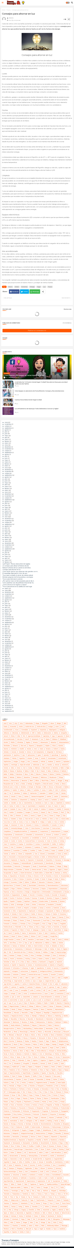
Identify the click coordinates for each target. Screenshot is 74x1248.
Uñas (9, 1209)
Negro (52, 1047)
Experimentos (22, 911)
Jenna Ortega (7, 981)
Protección (27, 1114)
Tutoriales (35, 1206)
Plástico (46, 1098)
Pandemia (25, 1070)
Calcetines (17, 793)
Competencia (44, 831)
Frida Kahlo (18, 927)
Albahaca (54, 739)
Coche (14, 822)
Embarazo (27, 888)
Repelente (54, 1136)
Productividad (65, 1108)
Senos (34, 1162)
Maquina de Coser (57, 1012)
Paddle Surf (15, 1066)
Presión (6, 1108)
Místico (33, 1035)
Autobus (49, 764)
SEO (5, 1165)
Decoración (12, 857)
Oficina (6, 1057)
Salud (65, 1152)
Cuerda (46, 850)
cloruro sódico (65, 818)
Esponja (34, 901)
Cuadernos (37, 847)
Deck (5, 857)
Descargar (66, 860)
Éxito (14, 911)
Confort (63, 834)
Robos (18, 1146)
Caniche (6, 803)
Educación (42, 882)
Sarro (20, 1159)
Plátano (6, 1101)
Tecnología (14, 1190)
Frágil (49, 923)
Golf (39, 936)
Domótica (29, 879)
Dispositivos (13, 876)
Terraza (39, 1194)
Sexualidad (61, 1165)
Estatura (62, 901)
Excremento (7, 911)
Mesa (57, 1028)
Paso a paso (57, 1076)
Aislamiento (35, 739)
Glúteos (33, 936)
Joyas (34, 981)
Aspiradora (66, 761)
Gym (31, 942)
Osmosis (42, 1063)
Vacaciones (46, 1209)
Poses (12, 1105)
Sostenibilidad (56, 1174)
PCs (18, 1082)
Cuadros (45, 847)
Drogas (50, 879)
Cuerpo (53, 850)
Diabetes (52, 866)
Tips (17, 1197)
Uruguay (23, 1209)
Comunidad (28, 834)
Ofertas (57, 1054)
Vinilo (31, 1222)
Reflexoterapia (56, 1127)
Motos (56, 1038)
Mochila (46, 1035)
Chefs (62, 812)
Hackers (61, 942)
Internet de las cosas (35, 974)
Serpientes (18, 1165)
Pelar (5, 1085)
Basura (45, 774)
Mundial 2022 (7, 1044)
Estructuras (42, 904)
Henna (61, 946)
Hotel (34, 958)
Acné (62, 726)
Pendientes (49, 1085)
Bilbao (37, 780)
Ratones (6, 1124)
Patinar (55, 1079)
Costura (37, 844)
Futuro (28, 930)
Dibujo (65, 866)
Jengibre (65, 977)
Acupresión (34, 729)
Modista (6, 1038)
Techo (62, 1187)
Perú (52, 1089)
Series (10, 1165)
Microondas (48, 1031)
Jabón (27, 977)
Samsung (23, 1155)
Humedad (6, 961)
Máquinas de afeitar (17, 1016)
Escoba (47, 895)
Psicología (62, 1114)
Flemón (22, 920)
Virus (49, 1222)
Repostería (63, 1136)
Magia (5, 1006)
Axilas (12, 768)
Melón (50, 1025)
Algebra (28, 742)
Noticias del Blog (62, 1050)
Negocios (44, 1047)
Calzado (13, 796)
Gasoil (10, 933)
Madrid (52, 1003)
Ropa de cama (8, 1149)
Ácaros (5, 726)
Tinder (5, 1197)
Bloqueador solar (8, 783)
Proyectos (53, 1114)
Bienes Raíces (15, 780)
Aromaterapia (52, 758)
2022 (6, 492)
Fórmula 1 (15, 923)
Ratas (62, 1120)
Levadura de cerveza (36, 993)
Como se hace (56, 828)
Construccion (15, 838)
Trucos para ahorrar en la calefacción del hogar (17, 586)
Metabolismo (7, 1031)
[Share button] (43, 291)
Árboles (14, 758)
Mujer (47, 1041)
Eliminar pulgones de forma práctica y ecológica (18, 577)
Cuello (40, 850)
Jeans (59, 977)
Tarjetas (25, 1187)
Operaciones (66, 1057)
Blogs (66, 780)
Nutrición (26, 1054)
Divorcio (36, 876)
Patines (62, 1079)
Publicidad (15, 1117)
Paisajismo (38, 1066)
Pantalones (34, 1070)
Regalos (24, 1130)
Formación (7, 923)
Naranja (54, 1044)
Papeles (43, 1073)
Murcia (15, 1044)
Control (44, 838)
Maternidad (7, 1022)
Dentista (6, 860)
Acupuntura (43, 729)
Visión (54, 1222)
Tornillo (43, 1197)
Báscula (38, 774)
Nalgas (48, 1044)
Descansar (58, 860)
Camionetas (64, 796)
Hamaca (14, 946)
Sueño (52, 1178)
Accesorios (13, 726)
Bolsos (64, 783)
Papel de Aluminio (15, 1073)
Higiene (65, 949)
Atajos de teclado (25, 764)
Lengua (6, 993)
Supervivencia (31, 1181)
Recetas (20, 1124)
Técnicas (6, 1190)
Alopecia (31, 745)
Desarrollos (49, 860)
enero (6, 443)
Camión (56, 796)
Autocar (57, 764)
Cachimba (36, 790)
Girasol (13, 936)
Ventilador (29, 1216)
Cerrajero (28, 812)
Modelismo (59, 1035)
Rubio (54, 1149)
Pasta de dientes (8, 1079)
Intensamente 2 (58, 971)
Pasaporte (48, 1076)
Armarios (29, 758)
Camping (32, 799)
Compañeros (7, 831)
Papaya (66, 1070)
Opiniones (6, 1060)
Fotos (43, 923)
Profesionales (16, 1111)
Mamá (45, 1006)
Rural (67, 1149)
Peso (57, 1089)
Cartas (11, 806)
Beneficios (27, 777)
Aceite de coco (29, 726)
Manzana (16, 1012)
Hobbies (45, 952)
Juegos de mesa (49, 981)
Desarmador (40, 860)
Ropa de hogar (18, 1149)
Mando (13, 1009)
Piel (24, 1092)
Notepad (51, 1050)
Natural (6, 1047)
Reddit (27, 1127)
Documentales (65, 876)
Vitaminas (15, 1225)
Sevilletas (47, 1165)
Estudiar (58, 904)
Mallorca (38, 1006)
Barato (43, 771)
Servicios (32, 1165)
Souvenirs (66, 1174)
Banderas (19, 771)
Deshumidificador (26, 863)
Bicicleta (6, 780)
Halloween (7, 946)
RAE (36, 1120)
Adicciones (15, 733)
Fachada (14, 914)
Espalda (64, 898)
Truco (51, 1203)
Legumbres (62, 990)
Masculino (30, 1019)
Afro (24, 736)
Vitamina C (7, 1225)
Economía (24, 287)
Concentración (39, 834)
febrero (7, 441)
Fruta (37, 927)
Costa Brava (29, 844)
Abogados (45, 723)
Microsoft (66, 1031)
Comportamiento (56, 831)
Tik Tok (65, 1194)
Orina (5, 1063)
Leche (32, 990)
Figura (47, 917)
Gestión (60, 933)
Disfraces (57, 872)
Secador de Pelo (37, 1159)
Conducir (56, 834)
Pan (19, 1070)
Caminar (49, 796)
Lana (44, 987)
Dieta (45, 869)
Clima (51, 818)
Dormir (43, 879)
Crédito (54, 844)
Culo (67, 850)
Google (45, 936)
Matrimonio (16, 1022)
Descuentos (7, 863)
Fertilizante (23, 917)
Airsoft (27, 739)
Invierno (60, 974)
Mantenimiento (59, 1009)
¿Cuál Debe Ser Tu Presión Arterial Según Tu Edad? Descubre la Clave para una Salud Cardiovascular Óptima (41, 383)
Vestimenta (51, 1216)
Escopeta (63, 895)
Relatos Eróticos (40, 1133)
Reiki (55, 1130)
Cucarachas (16, 850)
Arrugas (23, 761)
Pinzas (13, 1095)
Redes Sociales (36, 1127)
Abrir (65, 723)
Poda (50, 1101)
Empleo (44, 888)
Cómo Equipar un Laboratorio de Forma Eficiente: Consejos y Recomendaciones (39, 391)
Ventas (21, 1216)
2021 (6, 516)
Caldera (25, 793)
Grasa (47, 939)
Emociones (36, 888)
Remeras (66, 1133)
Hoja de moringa (61, 952)
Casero (56, 806)
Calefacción (33, 793)
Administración (25, 733)
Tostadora (62, 1197)
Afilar (18, 736)
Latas (10, 990)
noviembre (8, 424)
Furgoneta (14, 930)
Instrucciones (24, 971)
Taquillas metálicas (52, 1184)
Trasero (58, 1200)
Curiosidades (51, 853)
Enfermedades (46, 892)
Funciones (56, 927)
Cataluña (12, 809)
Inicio (3, 10)
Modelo (67, 1035)
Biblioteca (44, 777)
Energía (32, 287)
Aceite (21, 726)
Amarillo (21, 749)
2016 (6, 664)
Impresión (59, 961)
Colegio (6, 825)
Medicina (50, 1022)
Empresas (6, 892)
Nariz (67, 1044)
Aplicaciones (31, 755)
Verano (36, 1216)
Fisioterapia (7, 920)
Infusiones (25, 968)
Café (56, 790)
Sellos (20, 1162)
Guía (26, 942)
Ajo (42, 739)
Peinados (52, 1082)
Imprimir (14, 965)
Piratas (37, 1095)
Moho (12, 1038)
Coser (5, 844)
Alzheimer (14, 749)
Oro (10, 1063)
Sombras (24, 1174)
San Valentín (44, 1155)
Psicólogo (6, 1117)
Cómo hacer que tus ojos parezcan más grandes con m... (20, 571)
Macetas (32, 1003)
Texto (46, 1194)
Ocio (40, 1054)
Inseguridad (64, 968)
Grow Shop (13, 942)
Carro (5, 806)
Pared (13, 1076)
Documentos (7, 879)
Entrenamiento (57, 892)
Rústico (6, 1152)
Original (65, 1060)
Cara (20, 803)
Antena (29, 752)
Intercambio (7, 974)
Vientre (18, 1222)
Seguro (14, 1162)
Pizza (12, 1098)
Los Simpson (47, 1000)
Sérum (25, 1165)
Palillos (60, 1066)
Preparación (65, 1105)
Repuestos (22, 1140)
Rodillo (38, 1146)
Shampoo (11, 1168)
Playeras (18, 1101)
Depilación (14, 860)
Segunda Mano (58, 1159)
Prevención (22, 1108)
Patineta (6, 1082)
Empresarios (63, 888)
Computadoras (8, 834)
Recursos (6, 1127)
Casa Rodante (32, 806)
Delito (62, 857)
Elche (24, 885)
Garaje (66, 930)
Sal (25, 1152)
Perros (29, 1089)
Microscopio (57, 1031)
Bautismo (66, 774)
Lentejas (12, 993)
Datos (65, 853)
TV (41, 1206)
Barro (32, 774)
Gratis (53, 939)
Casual (5, 809)
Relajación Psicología (27, 1133)
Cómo (27, 828)
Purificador (59, 1117)
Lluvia (21, 1000)
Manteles (50, 1009)
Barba (49, 771)
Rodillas (31, 1146)
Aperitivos (17, 755)
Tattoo (38, 1187)
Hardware (22, 946)
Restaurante (26, 1143)
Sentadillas (49, 1162)
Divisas (30, 876)
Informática (16, 968)
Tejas (22, 1190)
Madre (46, 1003)
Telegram (53, 1190)
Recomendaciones (46, 1124)
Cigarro (39, 815)
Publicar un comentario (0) (37, 330)
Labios (56, 984)
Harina (29, 946)
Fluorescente (36, 920)
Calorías (63, 793)
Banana (12, 771)
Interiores (16, 974)
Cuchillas (24, 850)
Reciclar (36, 1124)
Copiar (67, 838)
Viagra (23, 1219)
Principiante (40, 1108)
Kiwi (51, 984)
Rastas (56, 1120)
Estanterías (54, 901)
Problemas (55, 1108)
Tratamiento (24, 1203)
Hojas (5, 955)
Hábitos (47, 942)
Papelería (36, 1073)
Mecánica (24, 1022)
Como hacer (45, 828)
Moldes (19, 1038)
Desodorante (49, 863)
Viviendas (23, 1225)
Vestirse (59, 1216)
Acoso (17, 729)
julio (6, 432)
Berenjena (35, 777)
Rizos (12, 1146)
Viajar (28, 1219)
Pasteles (18, 1079)
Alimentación (44, 742)
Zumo (28, 1232)
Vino (37, 1222)
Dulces (63, 879)
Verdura (43, 1216)
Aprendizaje (54, 755)
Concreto (48, 834)
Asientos (58, 761)
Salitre (41, 1152)
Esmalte (42, 898)
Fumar (49, 927)
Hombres (12, 955)
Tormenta (36, 1197)
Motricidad (63, 1038)
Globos (26, 936)
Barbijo (12, 774)
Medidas (6, 1025)
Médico (65, 1022)
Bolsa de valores (48, 783)
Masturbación (40, 1019)
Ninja (27, 1050)
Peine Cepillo (61, 1082)
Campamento (23, 799)
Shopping (20, 1168)
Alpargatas (39, 745)
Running (61, 1149)
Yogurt (41, 1229)
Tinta (11, 1197)
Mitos (39, 1035)
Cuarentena (53, 847)
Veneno (57, 1213)
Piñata (25, 1095)
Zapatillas (6, 1232)
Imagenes (51, 961)
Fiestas (41, 917)
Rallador (42, 1120)
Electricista (41, 885)
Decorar (36, 857)
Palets (53, 1066)
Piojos (31, 1095)
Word (13, 1229)
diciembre (8, 447)
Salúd (5, 1155)
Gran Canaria (40, 939)
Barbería (64, 771)
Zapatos (14, 1232)
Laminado (30, 987)
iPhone (15, 977)
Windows (6, 1229)
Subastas (15, 1178)
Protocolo (36, 1114)
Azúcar (18, 768)
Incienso (30, 965)
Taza (52, 1187)
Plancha (25, 1098)
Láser (5, 990)
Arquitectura (7, 761)
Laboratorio (64, 984)
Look (39, 1000)
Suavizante (7, 1178)
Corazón (6, 841)
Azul (24, 768)
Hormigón (47, 955)
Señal (67, 1162)
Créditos (61, 844)
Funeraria (6, 930)
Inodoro (49, 968)
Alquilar (47, 745)
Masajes (6, 1019)
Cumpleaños (28, 853)
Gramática (31, 939)
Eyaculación (50, 911)
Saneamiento (60, 1155)
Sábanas (19, 1152)
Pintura (66, 1092)
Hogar (39, 287)
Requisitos (31, 1140)
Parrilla (35, 1076)
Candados (54, 799)
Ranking (49, 1120)
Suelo (46, 1178)
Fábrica (58, 911)
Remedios (58, 1133)
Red (12, 1127)
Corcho (13, 841)
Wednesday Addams (53, 1225)
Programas (45, 1111)
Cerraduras (19, 812)
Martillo (66, 1016)
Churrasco (18, 815)
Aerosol (6, 736)
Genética (53, 933)
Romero (59, 1146)
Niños (32, 1050)
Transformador (40, 1200)
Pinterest (58, 1092)
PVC (66, 1117)
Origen (58, 1060)
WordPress (20, 1229)
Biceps (61, 777)
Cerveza (35, 812)
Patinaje (48, 1079)
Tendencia (25, 1194)
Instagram (15, 971)
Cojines (49, 822)
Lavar (16, 990)
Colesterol (14, 825)
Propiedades (7, 1114)
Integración (34, 971)
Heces (47, 946)
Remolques (25, 1136)
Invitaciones (7, 977)
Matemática (49, 1019)
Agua (53, 736)
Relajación (15, 1133)
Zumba (22, 1232)
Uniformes (54, 1206)
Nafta (41, 1044)
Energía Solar (36, 892)
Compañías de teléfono (20, 831)
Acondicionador (8, 729)
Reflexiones (46, 1127)
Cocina (21, 822)
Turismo (27, 1206)
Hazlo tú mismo (38, 946)
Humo (13, 961)
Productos (7, 1111)
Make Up (23, 1006)
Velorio (50, 1213)
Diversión (22, 876)
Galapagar (36, 930)
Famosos (40, 914)
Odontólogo (48, 1054)
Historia (30, 952)
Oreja (28, 1060)
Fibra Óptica (32, 917)
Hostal (5, 958)
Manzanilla (25, 1012)
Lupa (10, 1003)
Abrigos (59, 723)
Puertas (23, 1117)
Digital (60, 869)
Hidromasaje (38, 949)
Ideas (28, 961)
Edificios (34, 882)
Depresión (31, 860)
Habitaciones (38, 942)
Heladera (54, 946)
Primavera (31, 1108)
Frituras (31, 927)
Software (54, 1171)
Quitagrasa (29, 1120)
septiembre (8, 428)
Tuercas (13, 1206)
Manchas (66, 1006)
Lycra (20, 1003)
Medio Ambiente (16, 1025)
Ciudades (13, 818)
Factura (26, 914)
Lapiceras (51, 987)
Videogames (56, 1219)
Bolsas (57, 783)
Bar (38, 771)
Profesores (26, 1111)
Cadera (50, 790)
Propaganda (64, 1111)
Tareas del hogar (65, 1184)
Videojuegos (66, 1219)
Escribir (6, 898)
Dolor (15, 879)
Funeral (64, 927)
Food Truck (46, 920)
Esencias (34, 898)
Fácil (20, 914)
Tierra (59, 1194)
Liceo (67, 993)
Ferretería (6, 917)
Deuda (34, 866)
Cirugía (58, 815)
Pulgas (30, 1117)
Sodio (41, 1171)
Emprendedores (53, 888)
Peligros (19, 1085)
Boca (17, 783)
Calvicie (6, 796)
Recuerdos (57, 1124)
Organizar (43, 1060)
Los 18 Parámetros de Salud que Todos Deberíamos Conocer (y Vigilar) (36, 408)
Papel (5, 1073)
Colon (21, 825)
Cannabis (13, 803)
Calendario (42, 793)
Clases (20, 818)
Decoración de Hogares (25, 857)
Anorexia (13, 752)
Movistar (11, 1041)
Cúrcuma (42, 853)
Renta (40, 1136)
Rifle (66, 1143)
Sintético (50, 1168)
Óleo (29, 1057)
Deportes (22, 860)
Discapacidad (7, 872)
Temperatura (16, 1194)
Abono (52, 723)
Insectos (56, 968)
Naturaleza (22, 1047)
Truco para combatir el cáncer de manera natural (18, 575)
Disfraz (65, 872)
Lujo (5, 1003)
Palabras (46, 1066)
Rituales (6, 1146)
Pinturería (6, 1095)
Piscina (44, 1095)
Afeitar (13, 736)
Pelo (25, 1085)
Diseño (16, 872)
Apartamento (7, 755)
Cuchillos (32, 850)
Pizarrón (6, 1098)
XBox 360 (28, 1229)
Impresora (6, 965)
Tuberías (6, 1206)
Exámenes (56, 907)
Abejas (37, 723)
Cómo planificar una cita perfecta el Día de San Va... (18, 583)
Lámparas (38, 987)
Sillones (42, 1168)
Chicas (5, 815)
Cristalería (19, 847)
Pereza (6, 1089)
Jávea (53, 977)
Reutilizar (35, 1143)
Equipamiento (16, 895)
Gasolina (16, 933)
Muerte (41, 1041)
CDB (29, 809)
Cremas (6, 847)
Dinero (17, 287)
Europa (42, 907)
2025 (6, 422)
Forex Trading (56, 920)
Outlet (56, 1063)
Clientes (44, 818)
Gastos (24, 933)
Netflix (63, 1047)
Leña (19, 993)
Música (35, 1044)
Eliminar (19, 888)
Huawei (40, 958)
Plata (63, 1098)
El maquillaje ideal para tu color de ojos (15, 573)
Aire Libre (20, 739)
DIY (42, 876)
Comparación (33, 831)
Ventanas (13, 1216)
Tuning (20, 1206)
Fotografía (36, 923)
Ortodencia (17, 1063)
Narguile (61, 1044)
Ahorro (10, 287)
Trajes (32, 1200)
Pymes (5, 1120)
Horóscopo (62, 955)
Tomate (23, 1197)
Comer (61, 825)
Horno (54, 955)
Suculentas (32, 1178)
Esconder (54, 895)
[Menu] (2, 3)
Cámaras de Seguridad (37, 796)
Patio (12, 1082)
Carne (46, 803)
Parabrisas (6, 1076)
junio (6, 433)
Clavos (37, 818)
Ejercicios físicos (8, 885)
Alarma (48, 739)
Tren (31, 1203)
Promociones (54, 1111)
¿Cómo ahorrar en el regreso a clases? (15, 584)
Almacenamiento (64, 742)
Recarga (13, 1124)
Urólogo (16, 1209)
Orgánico (35, 1060)
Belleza (19, 777)
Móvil (5, 1041)
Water (37, 1225)
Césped (43, 812)
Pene (57, 1085)
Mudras (27, 1041)
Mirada (27, 1035)
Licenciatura (59, 993)
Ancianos (48, 749)
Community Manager (16, 828)
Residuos (62, 1140)
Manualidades (7, 1012)
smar (26, 1171)
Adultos (56, 733)
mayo (6, 435)
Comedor (54, 825)
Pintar (51, 1092)
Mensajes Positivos (9, 1028)
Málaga (31, 1006)
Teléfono (45, 1190)
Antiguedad (50, 752)
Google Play (53, 936)
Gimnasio (6, 936)
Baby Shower (46, 768)
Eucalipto (34, 907)
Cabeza (22, 790)
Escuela (27, 898)
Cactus (44, 790)
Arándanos (7, 758)
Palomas (66, 1066)
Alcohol (6, 742)
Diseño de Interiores (26, 872)
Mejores (34, 1025)
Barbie (5, 774)
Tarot (32, 1187)
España (6, 901)
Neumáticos (7, 1050)
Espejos (19, 901)
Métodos (32, 1031)
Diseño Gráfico (39, 872)
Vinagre (25, 1222)
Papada (53, 1070)
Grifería (66, 939)
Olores (35, 1057)
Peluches (32, 1085)
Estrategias (20, 904)
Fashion (55, 914)
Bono (16, 787)
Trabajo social (14, 1200)
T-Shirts (65, 1181)
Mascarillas (14, 1019)
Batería (52, 774)
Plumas (44, 1101)
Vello (43, 1213)
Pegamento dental (41, 1082)
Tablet (12, 1184)
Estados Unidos (43, 901)
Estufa (19, 907)
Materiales (59, 1019)
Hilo (10, 952)
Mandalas (6, 1009)
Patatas (32, 1079)
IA (18, 961)
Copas (61, 838)
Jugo (58, 981)
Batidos (58, 774)
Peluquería (40, 1085)
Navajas (30, 1047)
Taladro (19, 1184)
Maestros (67, 1003)
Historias (37, 952)
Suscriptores (56, 1181)
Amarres (29, 749)
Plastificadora (55, 1098)
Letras (25, 993)
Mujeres (54, 1041)
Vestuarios (7, 1219)
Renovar (33, 1136)
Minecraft (19, 1035)
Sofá (47, 1171)
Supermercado (20, 1181)
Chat (49, 812)
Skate (20, 1171)
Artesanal (35, 761)
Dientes (27, 869)
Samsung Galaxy (33, 1155)
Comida (6, 828)
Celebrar (43, 809)
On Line (58, 1057)
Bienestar (24, 780)
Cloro (57, 818)
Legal (54, 990)
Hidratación (28, 949)
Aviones (6, 768)
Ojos (24, 1057)
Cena (5, 812)
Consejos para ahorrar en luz (12, 569)
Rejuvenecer (62, 1130)
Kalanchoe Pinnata (34, 984)
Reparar (46, 1136)
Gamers (43, 930)
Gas (5, 933)
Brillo (45, 787)
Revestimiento (45, 1143)
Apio (23, 755)
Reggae (31, 1130)
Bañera (27, 771)
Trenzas (37, 1203)
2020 (6, 541)
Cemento (66, 809)
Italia (21, 977)
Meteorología (24, 1031)
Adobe (39, 733)
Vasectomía (19, 1213)
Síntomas (58, 1168)
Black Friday (45, 780)
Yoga (35, 1229)
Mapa (31, 1012)
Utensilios (31, 1209)
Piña (19, 1095)
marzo (7, 439)
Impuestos (22, 965)
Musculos (28, 1044)
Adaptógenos (53, 729)
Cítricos (6, 818)
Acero (57, 726)
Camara (26, 796)
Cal (10, 793)
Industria (52, 965)
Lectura (38, 990)
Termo (33, 1194)
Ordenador (21, 1060)
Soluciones (16, 1174)
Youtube (48, 1229)
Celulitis (58, 809)
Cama (19, 796)
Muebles (34, 1041)
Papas (60, 1070)
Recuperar (66, 1124)
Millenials (11, 1035)
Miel (5, 1035)
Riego (61, 1143)
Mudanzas (19, 1041)
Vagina (54, 1209)
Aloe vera (23, 745)
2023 (6, 467)
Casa (23, 806)
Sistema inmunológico (10, 1171)
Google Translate (9, 939)
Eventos (48, 907)
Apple (39, 755)
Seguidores (48, 1159)
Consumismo (25, 838)
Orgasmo (51, 1060)
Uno (5, 1209)
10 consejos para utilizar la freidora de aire (16, 566)
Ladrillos (6, 987)
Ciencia (32, 815)
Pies (35, 1092)
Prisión (48, 1108)
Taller (25, 1184)
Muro (21, 1044)
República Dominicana (10, 1140)
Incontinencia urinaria (41, 965)
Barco (26, 774)
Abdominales (29, 723)
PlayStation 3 (28, 1101)
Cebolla (36, 809)
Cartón (18, 806)
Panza (41, 1070)
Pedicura (31, 1082)
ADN (33, 733)
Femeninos (63, 914)
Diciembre (19, 869)
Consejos (6, 838)
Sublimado (24, 1178)
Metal (15, 1031)
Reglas (38, 1130)
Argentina (22, 758)
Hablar (54, 942)
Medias (32, 1022)
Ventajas (6, 1216)
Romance (51, 1146)
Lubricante (57, 1000)
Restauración (16, 1143)
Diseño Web (48, 872)
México (40, 1031)
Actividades (24, 729)
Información (7, 968)
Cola (55, 822)
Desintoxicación (38, 863)
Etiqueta (26, 907)
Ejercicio (57, 882)
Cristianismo (28, 847)
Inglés (32, 968)
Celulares (51, 809)
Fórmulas (23, 923)
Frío (25, 927)
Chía (68, 812)
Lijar (13, 996)
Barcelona (19, 774)
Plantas (39, 1098)
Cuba (61, 847)
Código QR (34, 822)
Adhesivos (6, 733)
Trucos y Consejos (10, 1240)
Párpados (27, 1076)
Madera (39, 1003)
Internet (23, 974)
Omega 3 (50, 1057)
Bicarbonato (53, 777)
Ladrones (13, 987)
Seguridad (6, 1162)
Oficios (12, 1057)
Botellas (23, 787)
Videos (6, 1222)
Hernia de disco (8, 949)
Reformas (66, 1127)
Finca (67, 917)
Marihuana (42, 1016)
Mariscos (50, 1016)
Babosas (37, 768)
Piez (40, 1092)
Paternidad (40, 1079)
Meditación (26, 1025)
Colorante (29, 825)
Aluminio (60, 745)
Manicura (35, 1009)
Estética (6, 904)
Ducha (56, 879)
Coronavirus (40, 841)
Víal (34, 1219)
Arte (28, 761)
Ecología (6, 882)
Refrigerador (15, 1130)
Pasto (25, 1079)
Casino (62, 806)
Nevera (15, 1050)
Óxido (62, 1063)
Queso (22, 1120)
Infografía (60, 965)
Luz (44, 287)
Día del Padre (43, 866)
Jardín (39, 977)
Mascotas (22, 1019)
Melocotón (42, 1025)
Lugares (64, 1000)
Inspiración (7, 971)
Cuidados (60, 850)
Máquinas (6, 1016)
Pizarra (62, 1095)
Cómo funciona (35, 828)
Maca (25, 1003)
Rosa (36, 1149)
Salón (47, 1152)
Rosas (42, 1149)
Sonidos (40, 1174)
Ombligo (42, 1057)
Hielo (45, 949)
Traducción (24, 1200)
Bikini (31, 780)
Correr (48, 841)
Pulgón (36, 1117)
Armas (36, 758)
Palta (5, 1070)
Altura (54, 745)
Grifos (5, 942)
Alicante (35, 742)
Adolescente (47, 733)
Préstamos (13, 1108)
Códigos (42, 822)
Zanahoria (62, 1229)
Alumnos (6, 749)
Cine (45, 815)
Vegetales (29, 1213)
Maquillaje (47, 1012)
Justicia (24, 984)
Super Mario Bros (8, 1181)
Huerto (54, 958)
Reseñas (38, 1140)
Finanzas (60, 917)
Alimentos (53, 742)
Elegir (13, 888)
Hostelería (20, 958)
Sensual (41, 1162)
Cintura (51, 815)
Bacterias (55, 768)
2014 (6, 684)
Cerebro (11, 812)
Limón (18, 996)
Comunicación (19, 834)
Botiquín (31, 787)
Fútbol (22, 930)
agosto (7, 430)
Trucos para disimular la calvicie (12, 579)
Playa (12, 1101)
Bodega (30, 783)
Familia (33, 914)
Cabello (14, 790)
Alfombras (20, 742)
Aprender (46, 755)
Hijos (5, 952)
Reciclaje (28, 1124)
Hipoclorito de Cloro (20, 952)
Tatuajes (45, 1187)
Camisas (6, 799)
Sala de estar (32, 1152)
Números (19, 1054)
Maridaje (34, 1016)
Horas (32, 955)
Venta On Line (66, 1213)
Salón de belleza (56, 1152)
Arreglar (15, 761)
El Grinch (18, 885)
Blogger (60, 780)
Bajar (67, 768)
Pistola (55, 1095)
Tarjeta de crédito (15, 1187)
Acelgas (50, 726)
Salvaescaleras (13, 1155)
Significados (28, 1168)
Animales (6, 752)
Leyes (46, 993)
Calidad (50, 793)
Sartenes (27, 1159)
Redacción (19, 1127)
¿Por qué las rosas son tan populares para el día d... (18, 581)
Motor (49, 1038)
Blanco (53, 780)
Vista (60, 1222)
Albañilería (63, 739)
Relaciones (7, 1133)
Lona (34, 1000)
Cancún (46, 799)
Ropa (65, 1146)
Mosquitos (33, 1038)
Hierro (58, 949)
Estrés (28, 904)
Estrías (34, 904)
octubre (7, 426)
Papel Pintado (27, 1073)
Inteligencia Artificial (46, 971)
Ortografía (26, 1063)
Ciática (26, 815)
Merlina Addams (38, 1028)
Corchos (20, 841)
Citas (64, 815)
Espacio (57, 898)
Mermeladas (49, 1028)
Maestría (59, 1003)
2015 (6, 673)
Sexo (54, 1165)
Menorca (56, 1025)
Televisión (7, 1194)
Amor (35, 749)
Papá (47, 1070)
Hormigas (39, 955)
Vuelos (30, 1225)
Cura (36, 853)
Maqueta (38, 1012)
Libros (52, 993)
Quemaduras (13, 1120)
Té (57, 1187)
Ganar (49, 930)
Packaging (7, 1066)
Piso (49, 1095)
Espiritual (27, 901)
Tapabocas (33, 1184)
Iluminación (42, 961)
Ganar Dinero (57, 930)
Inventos (45, 974)
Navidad (37, 1047)
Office (63, 1054)
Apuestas (63, 755)
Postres (27, 1105)
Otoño (49, 1063)
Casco (49, 806)
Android (55, 749)
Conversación (53, 838)
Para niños (60, 1073)
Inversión (53, 974)
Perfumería (13, 1089)
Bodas (23, 783)
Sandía (52, 1155)
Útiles (38, 1209)
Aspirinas (6, 764)
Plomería (37, 1101)
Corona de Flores (30, 841)
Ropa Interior (29, 1149)
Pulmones (43, 1117)
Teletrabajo (62, 1190)
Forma (64, 920)
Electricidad (32, 885)
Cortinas (62, 841)
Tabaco (6, 1184)
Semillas (27, 1162)
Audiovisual (36, 764)
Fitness (15, 920)
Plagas (18, 1098)
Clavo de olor (29, 818)
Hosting (27, 958)
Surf (49, 1181)
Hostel (12, 958)
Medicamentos (40, 1022)
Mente (19, 1028)
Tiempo (52, 1194)
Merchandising (27, 1028)
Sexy (5, 1168)
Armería (43, 758)
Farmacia (47, 914)
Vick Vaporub (41, 1219)
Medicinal (58, 1022)
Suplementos (41, 1181)
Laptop (65, 987)
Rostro (49, 1149)
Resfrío (46, 1140)
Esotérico (50, 898)
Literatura (57, 996)
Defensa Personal (53, 857)
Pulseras (51, 1117)
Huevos (60, 958)
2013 (6, 703)
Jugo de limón (8, 984)
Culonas (6, 853)
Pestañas (64, 1089)
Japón (33, 977)
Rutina (12, 1152)
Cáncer (40, 799)
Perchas (63, 1085)
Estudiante (51, 904)
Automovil (65, 764)
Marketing (58, 1016)
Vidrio (11, 1222)
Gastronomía (32, 933)
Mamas (51, 1006)
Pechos (24, 1082)
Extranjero (41, 911)
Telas (38, 1190)
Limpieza (35, 996)
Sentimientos (59, 1162)
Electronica (64, 885)
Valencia (60, 1209)
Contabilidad (35, 838)
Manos (43, 1009)
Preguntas (49, 1105)
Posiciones (20, 1105)
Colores (36, 825)
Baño (32, 771)
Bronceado (59, 787)
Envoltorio (7, 895)
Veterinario (15, 1219)
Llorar (5, 1000)
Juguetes (17, 984)
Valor (67, 1209)
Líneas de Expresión (46, 996)
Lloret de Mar (13, 1000)
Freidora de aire (8, 927)
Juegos (40, 981)
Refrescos (6, 1130)
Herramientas (19, 949)
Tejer (27, 1190)
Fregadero (63, 923)
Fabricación (66, 911)
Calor (56, 793)
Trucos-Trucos (66, 1203)
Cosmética (13, 844)
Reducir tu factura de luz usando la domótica (17, 568)
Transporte (50, 1200)
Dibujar (59, 866)
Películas (11, 1085)
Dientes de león (36, 869)
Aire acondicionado (9, 739)
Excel (63, 907)
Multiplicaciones (63, 1041)
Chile (11, 815)
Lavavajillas (24, 990)
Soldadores (7, 1174)
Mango (20, 1009)
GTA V (20, 942)
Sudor (40, 1178)
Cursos (59, 853)
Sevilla (40, 1165)
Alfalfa (13, 742)
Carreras (67, 803)
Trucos (8, 10)
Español (12, 901)
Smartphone (33, 1171)
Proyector (45, 1114)
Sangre (6, 1159)
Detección (17, 866)
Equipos (25, 895)
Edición (27, 882)
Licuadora (6, 996)
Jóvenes (27, 981)
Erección (32, 895)
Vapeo (5, 1213)
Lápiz (58, 987)
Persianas (36, 1089)
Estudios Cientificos (9, 907)
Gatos (40, 933)
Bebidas (12, 777)
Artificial (43, 761)
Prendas (57, 1105)
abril (6, 437)
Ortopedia (35, 1063)
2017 (6, 639)
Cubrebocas (7, 850)
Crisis (12, 847)
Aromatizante (62, 758)
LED (44, 990)
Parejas (20, 1076)
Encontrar (20, 892)
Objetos (34, 1054)
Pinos (46, 1092)
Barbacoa (56, 771)
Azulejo (30, 768)
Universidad (63, 1206)
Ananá (41, 749)
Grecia (60, 939)
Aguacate (60, 736)
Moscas (25, 1038)
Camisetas (14, 799)
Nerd (57, 1047)
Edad (20, 882)
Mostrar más (67, 309)
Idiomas (34, 961)
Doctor (56, 876)
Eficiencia (50, 882)
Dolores (21, 879)
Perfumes (22, 1089)
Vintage (43, 1222)
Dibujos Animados (9, 869)
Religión (50, 1133)
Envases (67, 892)
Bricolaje (38, 787)
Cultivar (13, 853)
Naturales (13, 1047)
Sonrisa (47, 1174)
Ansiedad (21, 752)
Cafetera (63, 790)
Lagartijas (22, 987)
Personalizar (45, 1089)
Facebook (15, 291)
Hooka (26, 955)
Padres (24, 1066)
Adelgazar (62, 729)
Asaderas (50, 761)
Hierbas (52, 949)
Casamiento (41, 806)
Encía (13, 892)
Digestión (52, 869)
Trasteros (6, 1203)
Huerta (47, 958)
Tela (33, 1190)
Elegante (6, 888)
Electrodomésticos (53, 885)
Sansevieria (13, 1159)
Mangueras (27, 1009)
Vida (49, 1219)
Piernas (30, 1092)
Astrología (14, 764)
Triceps (45, 1203)
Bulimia (66, 787)
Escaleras (40, 895)
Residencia (54, 1140)
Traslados (66, 1200)
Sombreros (32, 1174)
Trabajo (6, 1200)
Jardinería (46, 977)
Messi (62, 1028)
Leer (49, 990)
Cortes (55, 841)
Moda (52, 1035)
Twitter (25, 291)
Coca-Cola (7, 822)
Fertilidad (14, 917)
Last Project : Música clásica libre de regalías (16, 564)
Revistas (54, 1143)
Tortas (50, 1197)
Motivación (42, 1038)
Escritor (12, 898)
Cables (29, 790)
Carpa (51, 803)
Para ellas (51, 1073)
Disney (5, 876)
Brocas (51, 787)
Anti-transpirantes (39, 752)
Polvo (56, 1101)
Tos (56, 1197)
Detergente (26, 866)
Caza (19, 809)
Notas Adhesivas (42, 1050)
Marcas (27, 1016)
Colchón (61, 822)
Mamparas (59, 1006)
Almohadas (7, 745)
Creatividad (45, 844)
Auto (43, 764)
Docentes (49, 876)
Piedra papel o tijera (14, 1092)
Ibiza (22, 961)
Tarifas (6, 1187)
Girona (20, 936)
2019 (6, 590)
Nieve (21, 1050)
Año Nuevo (59, 752)
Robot (24, 1146)
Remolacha (16, 1136)
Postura (34, 1105)
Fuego (43, 927)
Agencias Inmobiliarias (34, 736)
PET (5, 1092)
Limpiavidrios (26, 996)
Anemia (62, 749)
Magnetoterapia (14, 1006)
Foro (29, 923)
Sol (60, 1171)
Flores (28, 920)
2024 (6, 445)
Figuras (54, 917)
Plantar (32, 1098)
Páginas (30, 1066)
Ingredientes (40, 968)
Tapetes (41, 1184)
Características (28, 803)
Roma (44, 1146)
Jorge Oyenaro (18, 981)
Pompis (62, 1101)
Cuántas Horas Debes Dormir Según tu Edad (28, 400)
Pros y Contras (17, 1114)
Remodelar (7, 1136)
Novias (5, 1054)
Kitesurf (44, 984)
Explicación (32, 911)
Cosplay (20, 844)
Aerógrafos (64, 733)
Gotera (18, 939)
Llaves (65, 996)
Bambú (6, 771)
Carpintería (59, 803)
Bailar (62, 768)
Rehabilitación (47, 1130)
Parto (40, 1076)
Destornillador (8, 866)
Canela (62, 799)
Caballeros (7, 790)
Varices (12, 1213)
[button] (68, 3)
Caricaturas (38, 803)
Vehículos (37, 1213)
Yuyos (55, 1229)
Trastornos (15, 1203)
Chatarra (55, 812)
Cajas (5, 793)
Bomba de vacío (8, 787)
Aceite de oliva (41, 726)
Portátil (6, 1105)
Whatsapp (36, 291)
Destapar (58, 863)
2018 (6, 615)
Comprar (65, 831)
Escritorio (20, 898)
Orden (14, 1060)
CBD (24, 809)
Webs (43, 1225)
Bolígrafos (38, 783)
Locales (28, 1000)
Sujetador (59, 1178)
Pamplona (12, 1070)
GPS (24, 939)
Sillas (36, 1168)
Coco (26, 822)
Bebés (5, 777)
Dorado (37, 879)
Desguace (16, 863)
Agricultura (46, 736)
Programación (36, 1111)
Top (29, 1197)
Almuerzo (15, 745)
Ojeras (18, 1057)
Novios (12, 1054)
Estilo (12, 904)
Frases (56, 923)
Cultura (20, 853)
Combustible (45, 825)
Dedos (43, 857)
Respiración (7, 1143)
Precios (42, 1105)
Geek (46, 933)
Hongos (19, 955)
